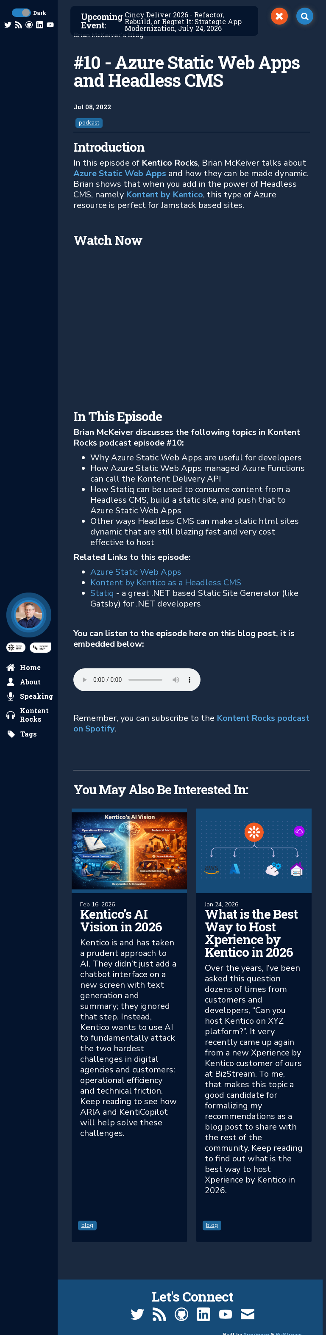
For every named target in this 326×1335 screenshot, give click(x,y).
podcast (89, 123)
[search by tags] (21, 734)
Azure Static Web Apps (119, 173)
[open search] (304, 16)
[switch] (279, 16)
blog (89, 1227)
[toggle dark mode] (21, 12)
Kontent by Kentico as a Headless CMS (165, 582)
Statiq (102, 593)
